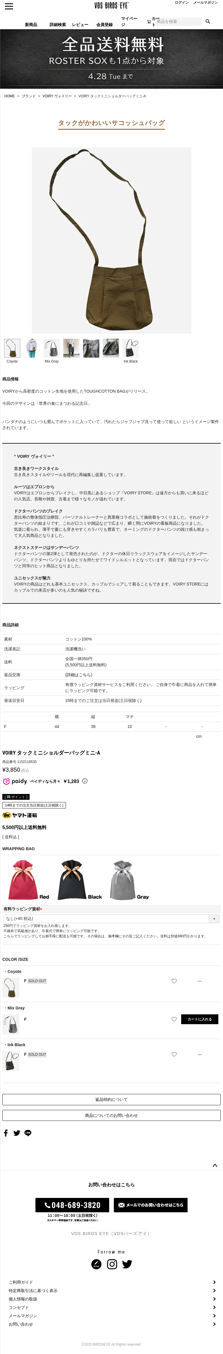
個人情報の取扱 (23, 1299)
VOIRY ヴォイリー (56, 96)
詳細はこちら (78, 674)
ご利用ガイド (21, 1282)
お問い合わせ (21, 1324)
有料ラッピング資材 (23, 909)
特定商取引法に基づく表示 (33, 1290)
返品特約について (111, 1099)
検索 (208, 22)
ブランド (29, 96)
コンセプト (19, 1307)
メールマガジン (23, 1315)
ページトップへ (215, 1165)
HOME (9, 96)
